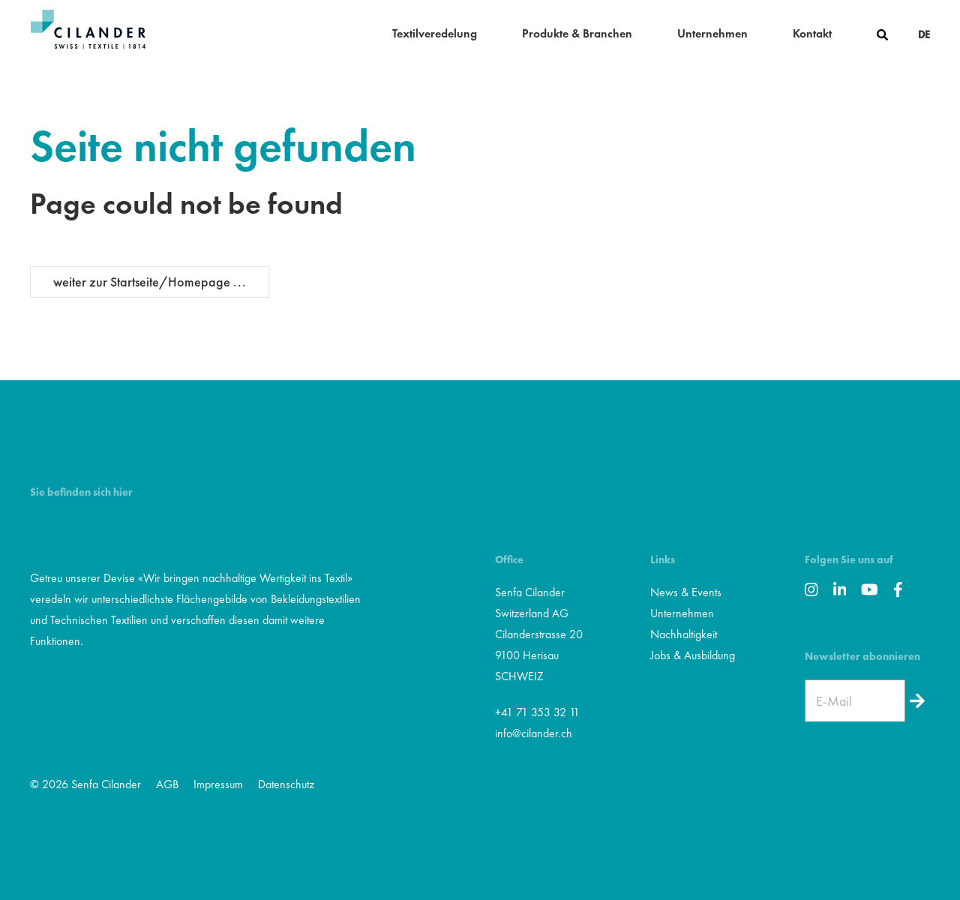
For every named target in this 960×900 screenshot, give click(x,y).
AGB (167, 784)
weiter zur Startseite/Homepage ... (149, 281)
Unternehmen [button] (712, 33)
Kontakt (812, 33)
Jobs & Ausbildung (692, 655)
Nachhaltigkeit (683, 634)
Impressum (218, 784)
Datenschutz (286, 784)
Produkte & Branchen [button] (577, 33)
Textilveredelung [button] (434, 33)
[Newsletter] (917, 701)
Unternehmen (682, 613)
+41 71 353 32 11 (537, 712)
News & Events (686, 592)
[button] (882, 34)
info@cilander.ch (533, 733)
